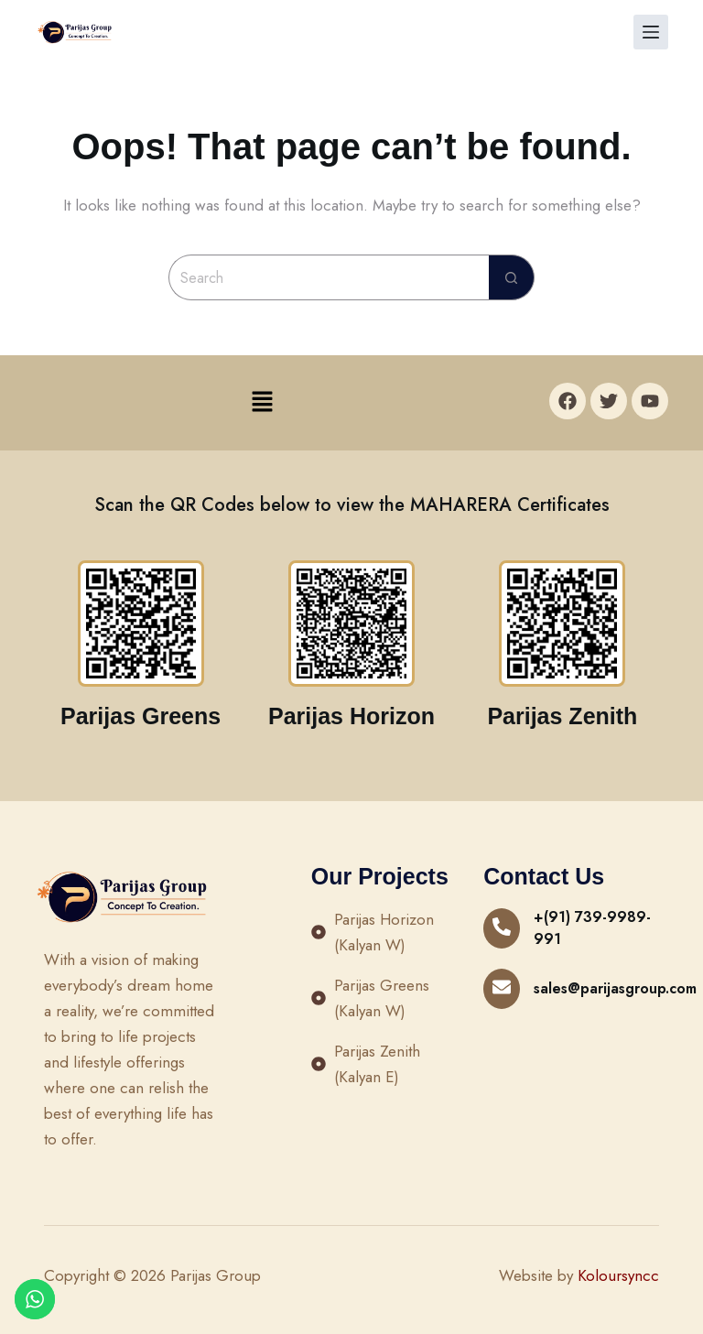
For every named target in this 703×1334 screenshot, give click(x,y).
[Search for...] (328, 277)
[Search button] (512, 277)
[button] (261, 402)
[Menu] (650, 32)
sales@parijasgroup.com (615, 988)
